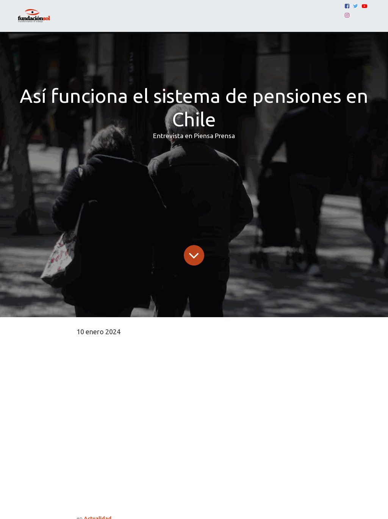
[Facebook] (347, 6)
